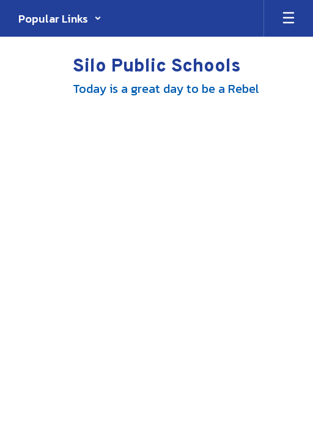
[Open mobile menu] (288, 18)
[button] (60, 18)
